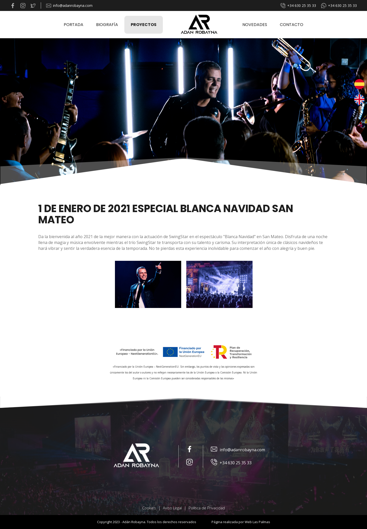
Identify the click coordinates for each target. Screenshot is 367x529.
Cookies (149, 507)
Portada (73, 25)
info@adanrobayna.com (69, 5)
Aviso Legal (172, 507)
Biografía (107, 25)
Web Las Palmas (257, 522)
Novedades (254, 25)
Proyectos (143, 25)
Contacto (291, 25)
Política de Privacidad (207, 507)
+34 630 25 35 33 (298, 5)
